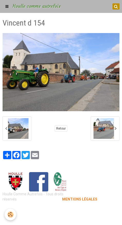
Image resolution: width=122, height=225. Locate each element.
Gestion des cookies (61, 217)
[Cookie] (10, 214)
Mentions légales (61, 209)
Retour (61, 128)
